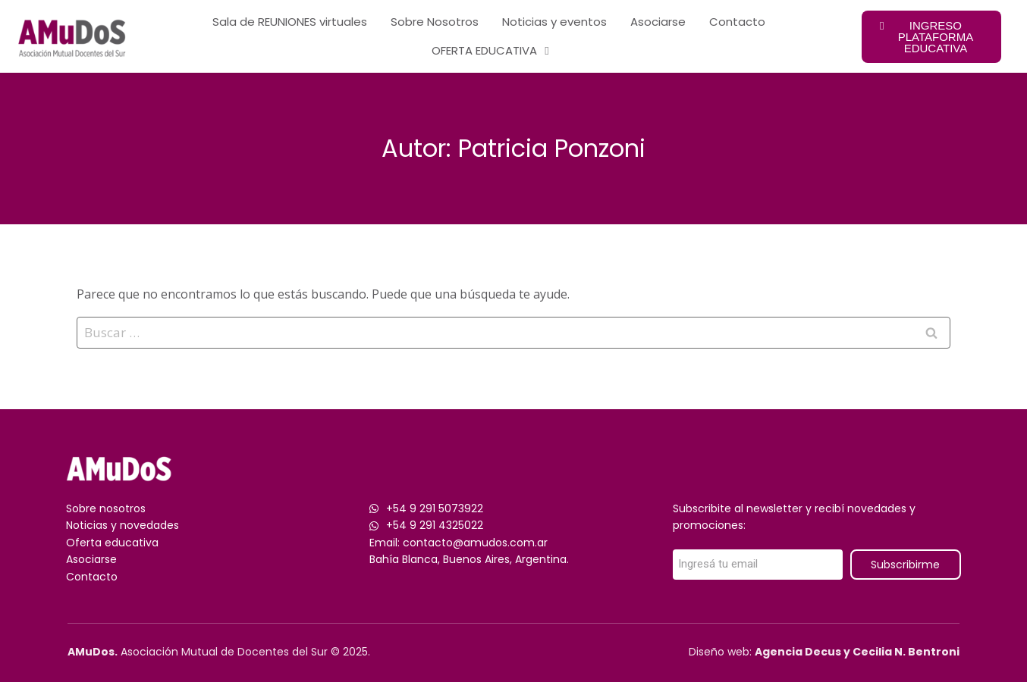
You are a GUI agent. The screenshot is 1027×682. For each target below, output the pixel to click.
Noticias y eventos (554, 22)
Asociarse (658, 22)
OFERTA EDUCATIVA (490, 51)
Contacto (737, 22)
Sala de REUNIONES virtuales (289, 22)
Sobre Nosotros (435, 22)
